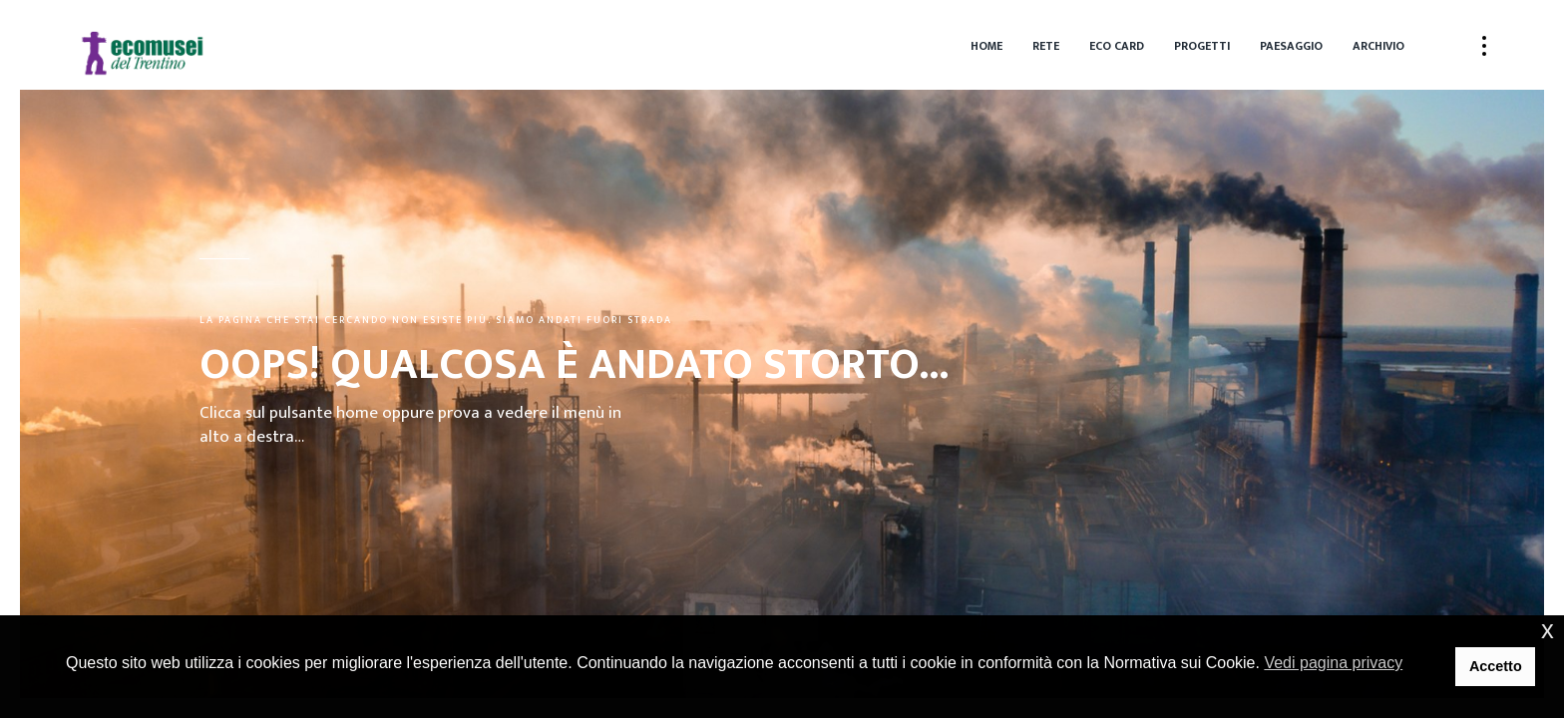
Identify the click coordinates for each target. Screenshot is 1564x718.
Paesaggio (1291, 46)
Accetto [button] (1495, 666)
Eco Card (1116, 46)
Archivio (1378, 46)
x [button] (1547, 629)
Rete (1045, 46)
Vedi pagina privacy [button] (1333, 662)
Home (986, 46)
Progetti (1202, 46)
